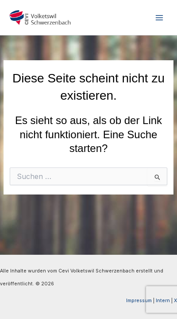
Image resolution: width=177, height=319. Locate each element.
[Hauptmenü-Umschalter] (159, 17)
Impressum (139, 300)
